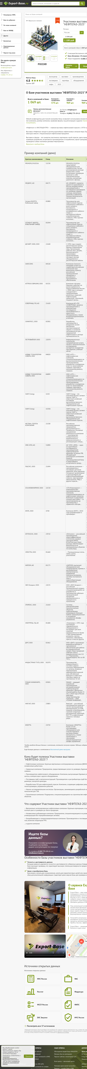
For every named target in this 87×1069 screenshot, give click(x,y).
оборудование (78, 80)
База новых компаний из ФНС (40, 1056)
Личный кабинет (36, 1051)
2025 (59, 84)
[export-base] (16, 3)
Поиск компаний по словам (39, 1066)
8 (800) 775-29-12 (6, 75)
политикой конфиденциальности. (10, 1057)
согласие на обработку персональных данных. (11, 1062)
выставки (65, 77)
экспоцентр (53, 77)
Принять (28, 1056)
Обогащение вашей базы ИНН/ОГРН (65, 1051)
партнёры (65, 80)
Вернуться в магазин (35, 20)
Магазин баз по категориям (63, 1054)
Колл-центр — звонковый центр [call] (64, 1061)
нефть (51, 84)
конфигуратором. (6, 68)
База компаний (36, 1054)
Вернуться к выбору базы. (35, 144)
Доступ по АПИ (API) (37, 1064)
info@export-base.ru (68, 110)
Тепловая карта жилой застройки (64, 1066)
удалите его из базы (63, 1032)
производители (78, 77)
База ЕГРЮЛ (35, 1059)
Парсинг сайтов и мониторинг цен (65, 1056)
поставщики (53, 80)
